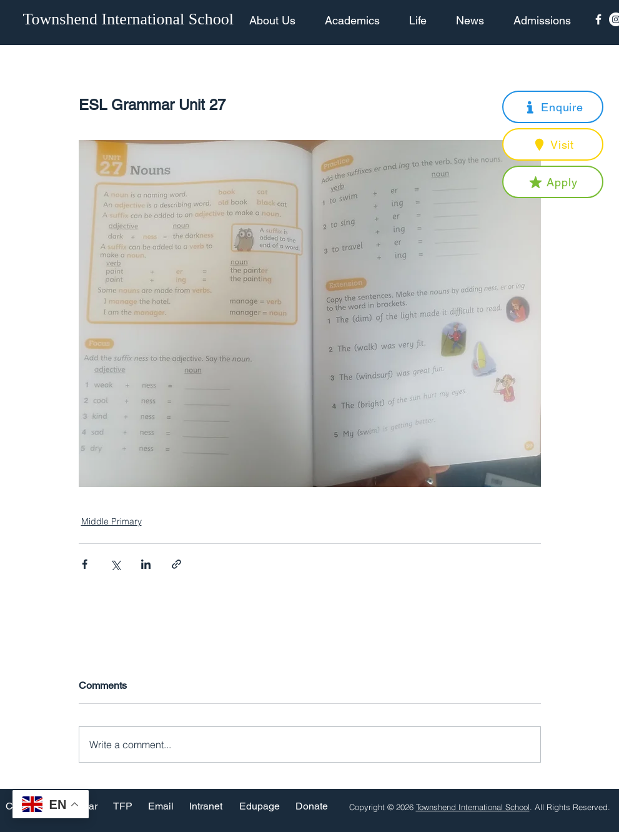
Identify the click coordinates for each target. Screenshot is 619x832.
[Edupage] (259, 807)
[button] (552, 107)
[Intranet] (206, 807)
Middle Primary (111, 521)
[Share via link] (176, 564)
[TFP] (122, 807)
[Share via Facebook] (85, 564)
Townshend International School (473, 807)
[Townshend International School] (130, 19)
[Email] (161, 807)
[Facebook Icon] (598, 19)
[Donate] (311, 807)
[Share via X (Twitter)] (115, 564)
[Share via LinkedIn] (146, 564)
